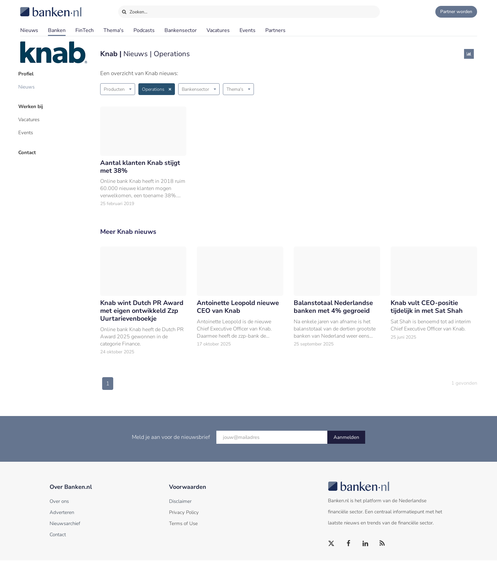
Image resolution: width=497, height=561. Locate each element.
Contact (29, 148)
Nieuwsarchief (65, 524)
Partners (275, 30)
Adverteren (62, 513)
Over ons (59, 502)
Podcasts (144, 30)
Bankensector (180, 30)
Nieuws (29, 30)
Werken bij (32, 105)
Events (248, 30)
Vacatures (218, 30)
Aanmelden (346, 438)
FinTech (84, 30)
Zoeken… (135, 10)
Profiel (28, 73)
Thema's (113, 30)
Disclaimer (180, 502)
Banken (57, 30)
